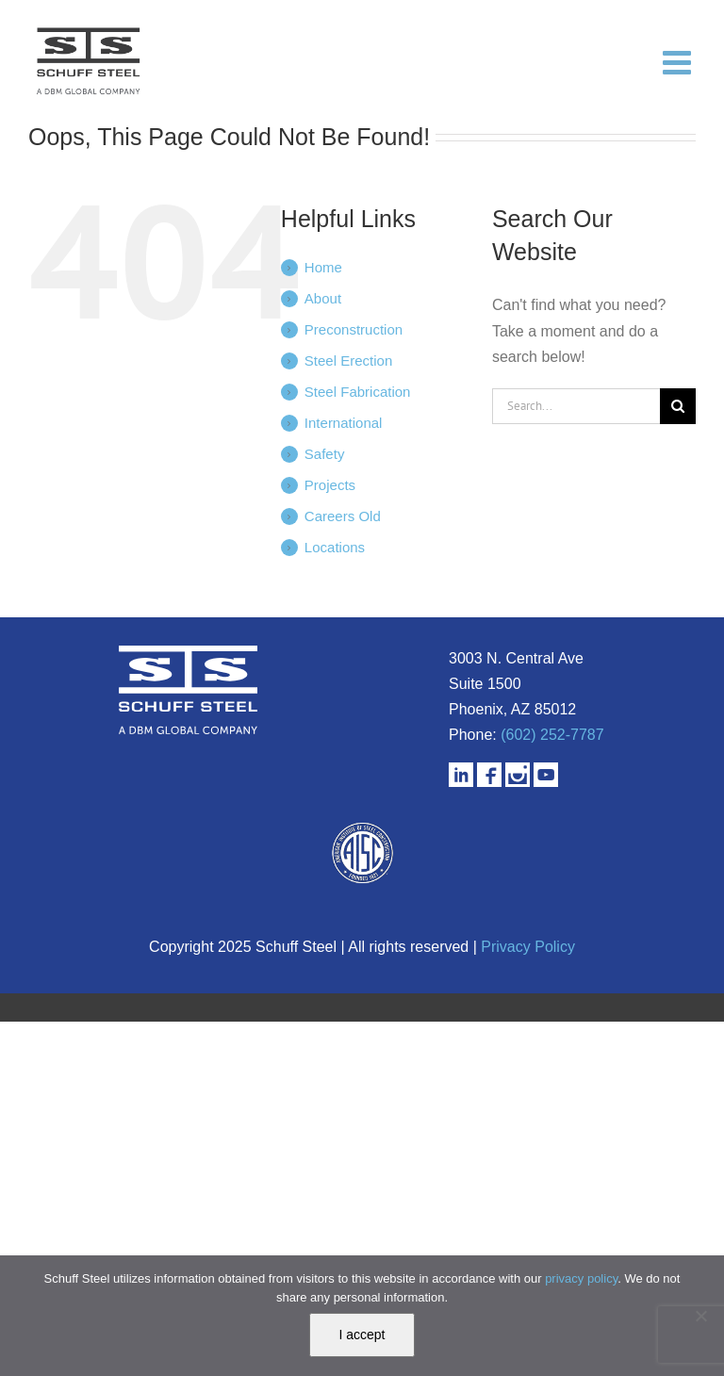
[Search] (678, 406)
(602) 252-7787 (552, 735)
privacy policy (581, 1278)
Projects (329, 485)
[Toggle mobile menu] (679, 61)
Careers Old (342, 516)
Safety (324, 454)
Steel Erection (348, 360)
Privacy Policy (528, 947)
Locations (334, 547)
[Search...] (576, 406)
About (322, 298)
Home (323, 267)
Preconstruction (353, 329)
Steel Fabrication (357, 392)
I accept (361, 1334)
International (343, 423)
